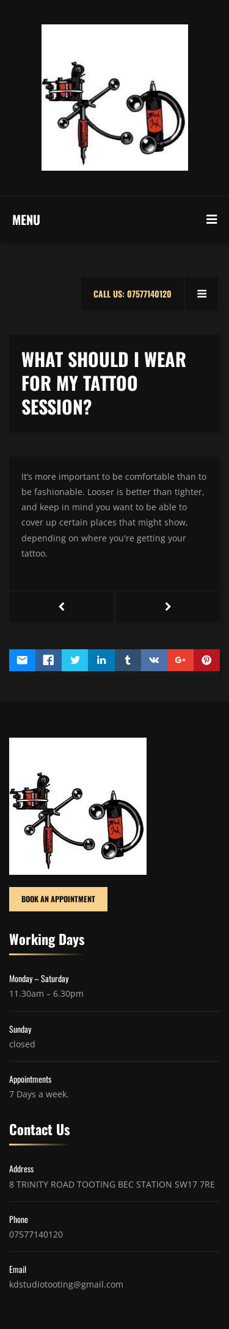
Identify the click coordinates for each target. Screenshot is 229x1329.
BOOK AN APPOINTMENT (58, 899)
